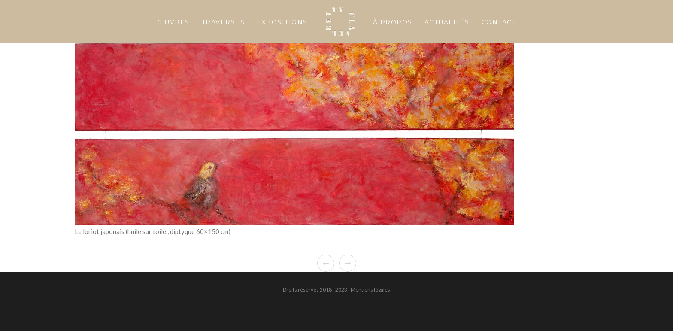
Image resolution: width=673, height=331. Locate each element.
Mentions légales (370, 289)
